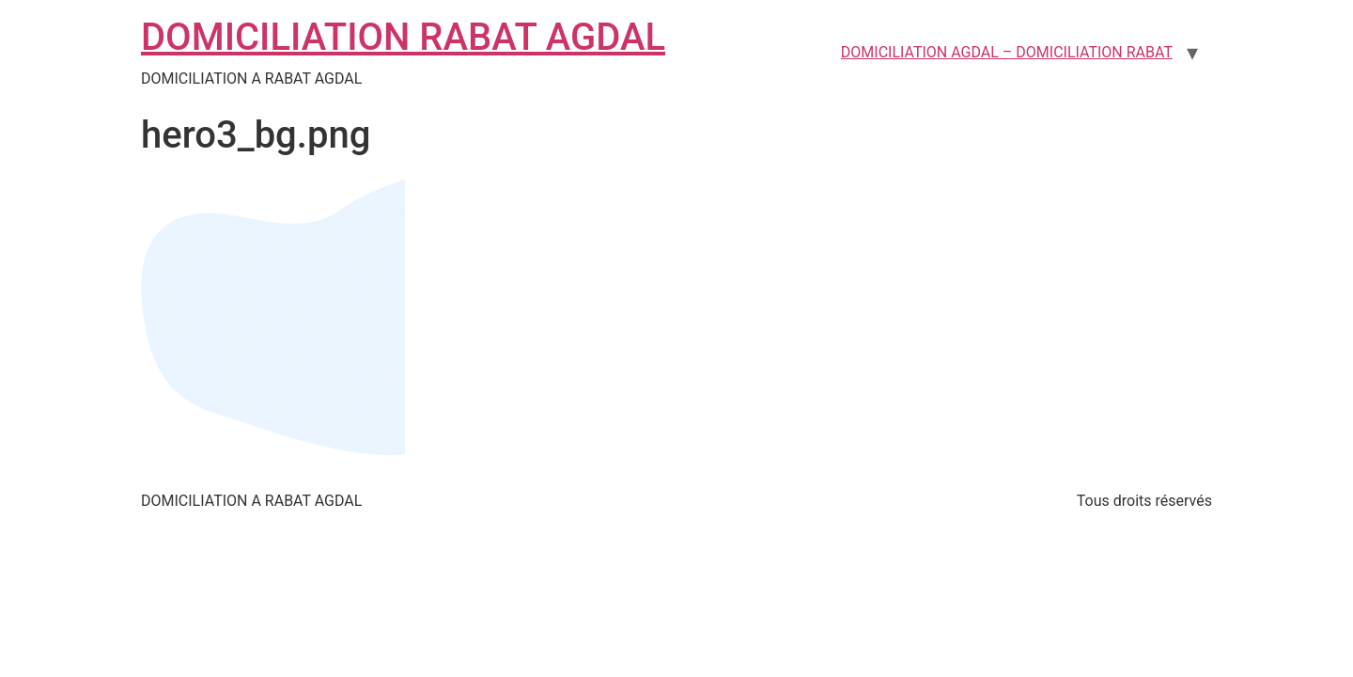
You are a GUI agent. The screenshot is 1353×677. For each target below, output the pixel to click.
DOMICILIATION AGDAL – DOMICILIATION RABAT (1007, 52)
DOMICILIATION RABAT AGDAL (403, 37)
